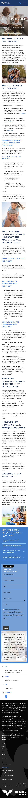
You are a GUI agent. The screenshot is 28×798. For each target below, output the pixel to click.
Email (4, 586)
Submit (6, 628)
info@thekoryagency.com (11, 680)
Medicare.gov (5, 709)
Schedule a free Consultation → (12, 33)
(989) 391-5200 (8, 688)
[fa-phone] (20, 3)
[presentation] (11, 622)
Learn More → (10, 122)
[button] (25, 3)
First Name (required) (8, 574)
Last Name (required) (8, 580)
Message (5, 604)
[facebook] (6, 696)
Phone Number (7, 592)
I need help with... (7, 598)
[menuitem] (14, 743)
